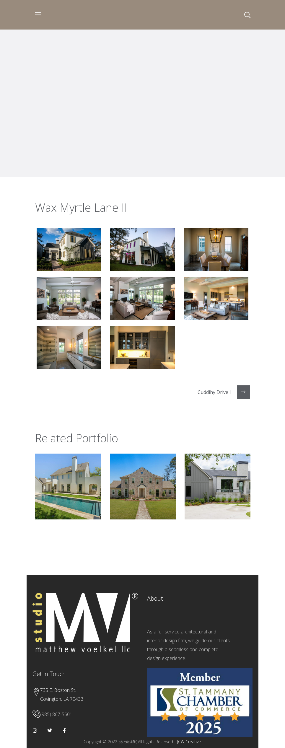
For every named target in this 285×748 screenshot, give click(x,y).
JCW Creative (189, 741)
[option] (68, 491)
